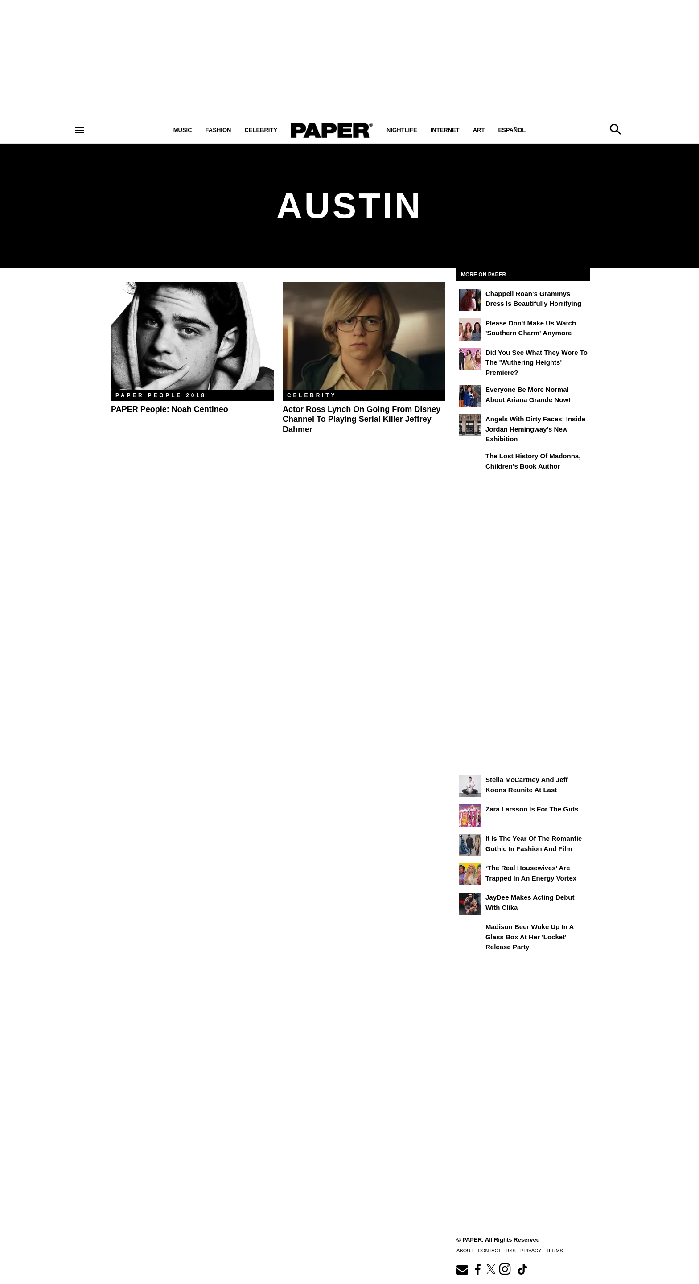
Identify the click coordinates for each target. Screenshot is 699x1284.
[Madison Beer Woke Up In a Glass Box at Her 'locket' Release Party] (470, 933)
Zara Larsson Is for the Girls (531, 809)
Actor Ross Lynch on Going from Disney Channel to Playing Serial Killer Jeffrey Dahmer (361, 419)
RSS (511, 1250)
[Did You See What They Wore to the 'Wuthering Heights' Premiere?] (470, 359)
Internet (445, 130)
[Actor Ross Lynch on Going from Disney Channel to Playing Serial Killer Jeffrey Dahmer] (364, 336)
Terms (554, 1250)
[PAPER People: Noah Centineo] (192, 336)
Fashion (218, 130)
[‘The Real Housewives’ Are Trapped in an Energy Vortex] (470, 874)
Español (512, 130)
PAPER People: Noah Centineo (169, 409)
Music (182, 130)
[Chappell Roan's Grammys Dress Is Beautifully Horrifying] (470, 300)
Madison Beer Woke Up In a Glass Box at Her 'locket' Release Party (529, 937)
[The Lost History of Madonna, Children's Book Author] (470, 462)
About (464, 1250)
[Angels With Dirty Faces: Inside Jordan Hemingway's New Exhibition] (470, 425)
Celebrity (260, 130)
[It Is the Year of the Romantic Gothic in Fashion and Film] (470, 845)
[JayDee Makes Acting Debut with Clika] (470, 904)
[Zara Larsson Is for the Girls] (470, 815)
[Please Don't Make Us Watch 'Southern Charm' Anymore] (470, 329)
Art (479, 130)
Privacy (530, 1250)
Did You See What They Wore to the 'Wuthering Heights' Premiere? (536, 362)
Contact (489, 1250)
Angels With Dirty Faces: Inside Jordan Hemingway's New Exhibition (535, 429)
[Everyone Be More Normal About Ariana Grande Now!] (470, 396)
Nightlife (402, 130)
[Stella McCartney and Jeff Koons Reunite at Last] (470, 786)
